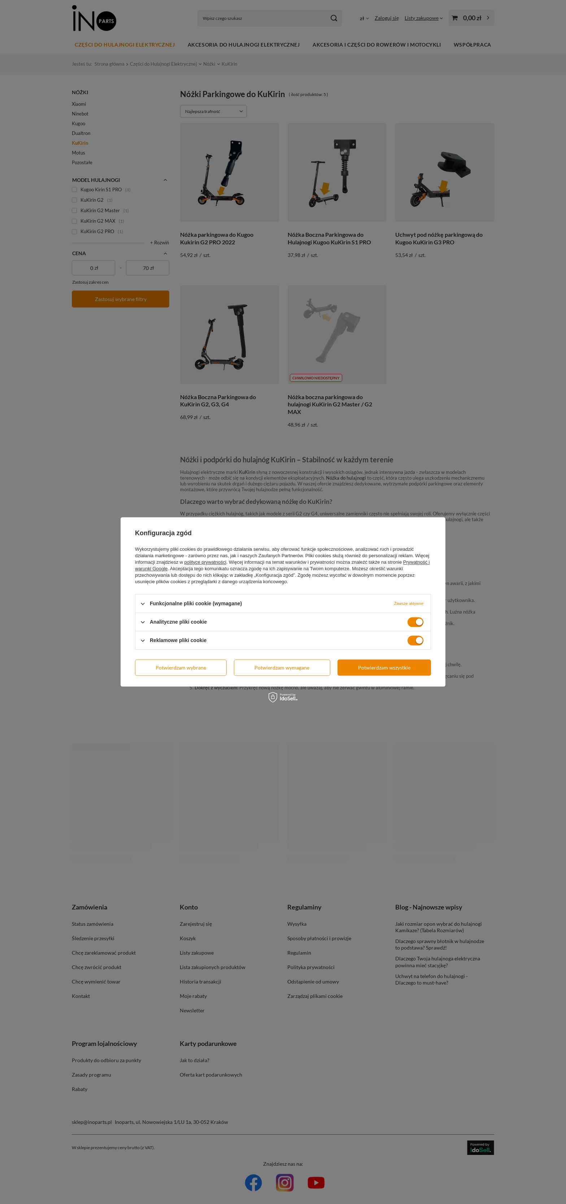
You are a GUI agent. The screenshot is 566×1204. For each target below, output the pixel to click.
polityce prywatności (205, 562)
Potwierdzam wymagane (281, 667)
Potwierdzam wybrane (181, 667)
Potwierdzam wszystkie (384, 667)
